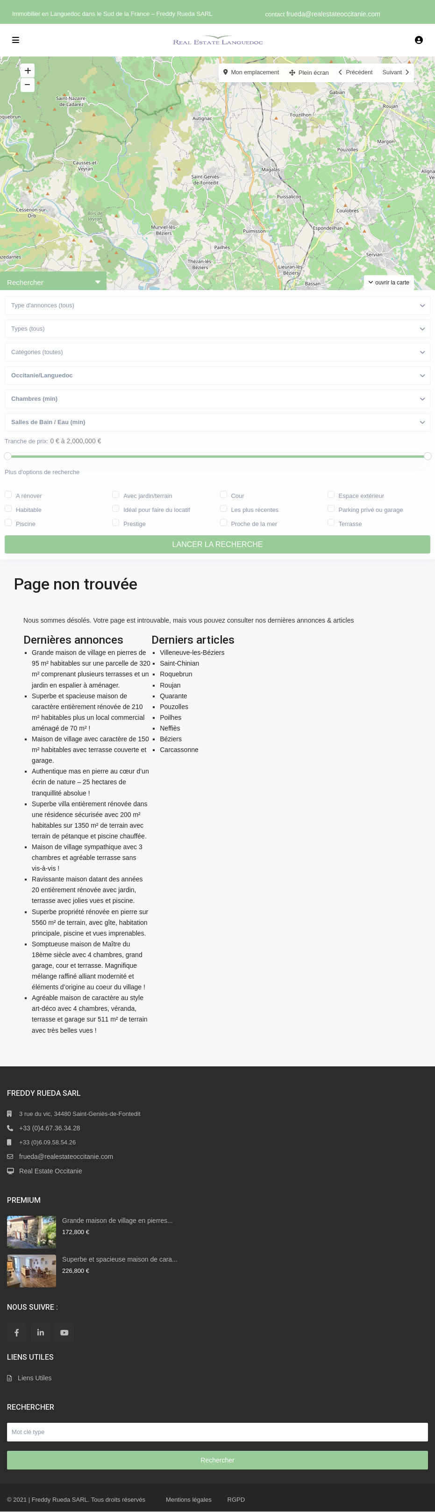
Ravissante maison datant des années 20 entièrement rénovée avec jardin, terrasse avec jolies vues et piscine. (87, 889)
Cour (237, 495)
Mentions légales (189, 1499)
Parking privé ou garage (371, 509)
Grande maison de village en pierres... (117, 1220)
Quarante (173, 696)
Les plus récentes (254, 509)
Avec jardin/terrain (147, 495)
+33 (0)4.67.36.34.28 (49, 1128)
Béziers (171, 739)
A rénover (29, 495)
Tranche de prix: (26, 441)
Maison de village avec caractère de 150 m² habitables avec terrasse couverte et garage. (90, 749)
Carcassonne (179, 749)
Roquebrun (176, 674)
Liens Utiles (34, 1378)
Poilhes (170, 717)
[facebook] (16, 1332)
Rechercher (217, 1460)
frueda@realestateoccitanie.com (333, 14)
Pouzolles (174, 706)
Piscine (26, 523)
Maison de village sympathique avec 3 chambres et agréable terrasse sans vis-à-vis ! (87, 857)
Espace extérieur (362, 495)
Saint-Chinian (179, 663)
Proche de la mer (254, 523)
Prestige (134, 523)
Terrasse (350, 523)
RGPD (236, 1499)
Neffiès (170, 728)
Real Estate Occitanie (50, 1171)
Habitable (29, 509)
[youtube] (64, 1332)
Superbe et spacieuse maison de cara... (120, 1259)
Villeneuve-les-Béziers (192, 652)
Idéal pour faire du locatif (156, 509)
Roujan (170, 685)
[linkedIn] (40, 1332)
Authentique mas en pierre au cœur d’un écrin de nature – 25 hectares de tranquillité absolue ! (90, 781)
